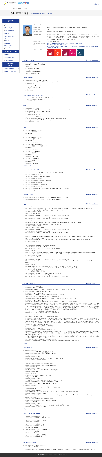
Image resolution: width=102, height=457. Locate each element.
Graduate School (9, 30)
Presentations (9, 60)
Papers (7, 54)
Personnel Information (11, 25)
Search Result (17, 8)
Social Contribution (10, 71)
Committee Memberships (12, 68)
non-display (95, 60)
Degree (7, 33)
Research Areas (9, 48)
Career (7, 40)
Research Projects (10, 57)
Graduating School (10, 27)
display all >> (27, 165)
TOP (9, 8)
